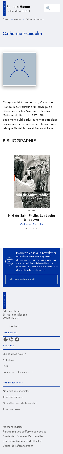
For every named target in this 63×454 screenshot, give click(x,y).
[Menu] (52, 8)
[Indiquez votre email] (27, 279)
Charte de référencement (18, 446)
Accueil (6, 19)
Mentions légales (13, 427)
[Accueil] (17, 8)
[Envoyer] (54, 279)
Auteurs (17, 19)
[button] (31, 354)
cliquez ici (40, 270)
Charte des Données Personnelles (23, 436)
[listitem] (5, 339)
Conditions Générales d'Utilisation (22, 441)
